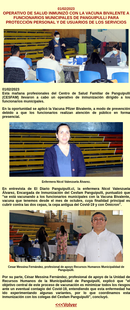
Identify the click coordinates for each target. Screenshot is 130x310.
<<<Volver (66, 304)
